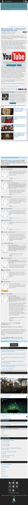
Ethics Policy (19, 495)
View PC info (4, 252)
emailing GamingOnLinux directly (17, 102)
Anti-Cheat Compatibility (6, 464)
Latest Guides (4, 377)
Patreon (9, 326)
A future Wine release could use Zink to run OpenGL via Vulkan (20, 118)
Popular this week (5, 348)
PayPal (21, 326)
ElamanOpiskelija (6, 232)
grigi (4, 281)
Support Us (3, 469)
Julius (4, 270)
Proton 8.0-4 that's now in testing (13, 46)
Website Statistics (4, 476)
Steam (23, 83)
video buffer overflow (5, 444)
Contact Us (3, 471)
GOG (2, 9)
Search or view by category (6, 371)
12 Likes (2, 89)
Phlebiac (5, 258)
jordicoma (5, 169)
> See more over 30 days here (7, 369)
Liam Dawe (4, 32)
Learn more (25, 26)
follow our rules (11, 160)
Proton (4, 86)
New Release (14, 86)
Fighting (10, 86)
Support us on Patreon (6, 3)
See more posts (4, 459)
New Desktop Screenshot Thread (8, 455)
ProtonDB (3, 47)
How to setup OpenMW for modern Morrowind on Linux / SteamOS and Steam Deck (14, 394)
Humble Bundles (4, 435)
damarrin (5, 180)
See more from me (13, 103)
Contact (3, 373)
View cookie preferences (17, 63)
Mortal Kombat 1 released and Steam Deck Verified (13, 30)
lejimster (5, 220)
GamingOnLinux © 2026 (14, 492)
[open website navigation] (26, 1)
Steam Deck (7, 86)
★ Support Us (14, 344)
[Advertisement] (14, 18)
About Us (3, 474)
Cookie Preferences (5, 466)
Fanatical (12, 83)
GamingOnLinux (8, 1)
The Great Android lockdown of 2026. (8, 451)
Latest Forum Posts (5, 438)
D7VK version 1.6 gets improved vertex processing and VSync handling (20, 110)
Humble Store (7, 9)
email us (21, 162)
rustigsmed (5, 243)
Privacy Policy (13, 495)
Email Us (3, 375)
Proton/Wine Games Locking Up (7, 440)
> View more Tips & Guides (6, 418)
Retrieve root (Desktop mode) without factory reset (11, 448)
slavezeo (5, 196)
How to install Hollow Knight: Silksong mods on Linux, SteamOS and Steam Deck (14, 414)
